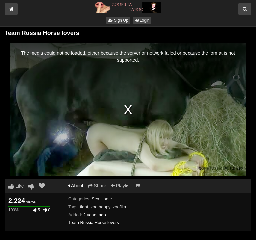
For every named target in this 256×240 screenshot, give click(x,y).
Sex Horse (102, 198)
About (75, 185)
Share (97, 185)
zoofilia (119, 206)
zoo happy (100, 206)
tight (84, 206)
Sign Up (118, 20)
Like (16, 186)
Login (142, 20)
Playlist (121, 185)
